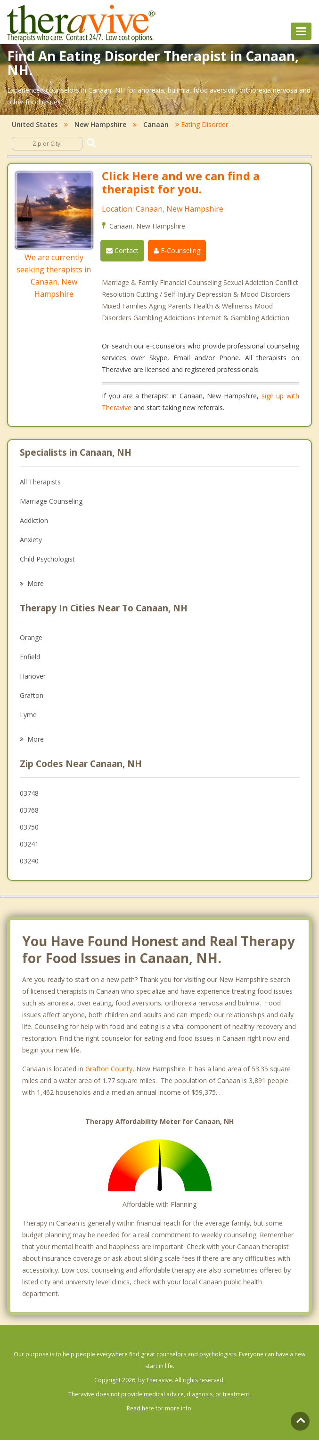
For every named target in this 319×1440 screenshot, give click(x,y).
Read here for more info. (160, 1408)
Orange (31, 637)
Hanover (33, 676)
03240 (29, 860)
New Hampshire (100, 124)
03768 (29, 810)
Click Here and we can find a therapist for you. (181, 182)
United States (34, 124)
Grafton (31, 695)
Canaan (156, 124)
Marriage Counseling (51, 501)
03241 (29, 843)
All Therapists (40, 481)
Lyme (28, 714)
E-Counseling (177, 250)
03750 (29, 827)
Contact (122, 250)
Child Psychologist (47, 558)
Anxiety (31, 539)
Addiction (34, 520)
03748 (29, 793)
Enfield (30, 656)
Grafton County (108, 1068)
